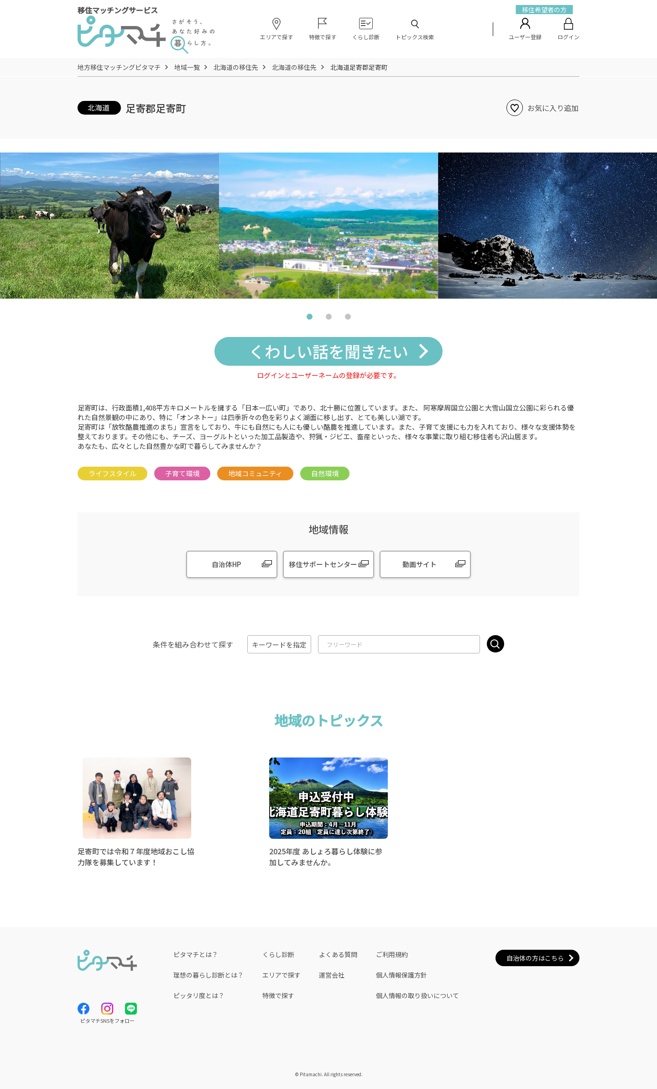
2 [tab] (328, 318)
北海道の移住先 (236, 67)
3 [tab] (347, 318)
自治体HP (226, 564)
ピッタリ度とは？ (198, 995)
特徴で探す (278, 995)
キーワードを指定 (279, 644)
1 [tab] (309, 318)
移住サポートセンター (323, 564)
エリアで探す (281, 974)
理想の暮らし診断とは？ (208, 974)
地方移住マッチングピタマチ (119, 67)
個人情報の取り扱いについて (417, 995)
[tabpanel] (328, 226)
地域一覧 (187, 67)
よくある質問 (338, 954)
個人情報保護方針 (401, 974)
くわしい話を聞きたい (328, 351)
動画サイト (419, 564)
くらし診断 (278, 954)
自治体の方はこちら (535, 958)
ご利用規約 (392, 954)
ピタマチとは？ (195, 954)
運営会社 (331, 974)
